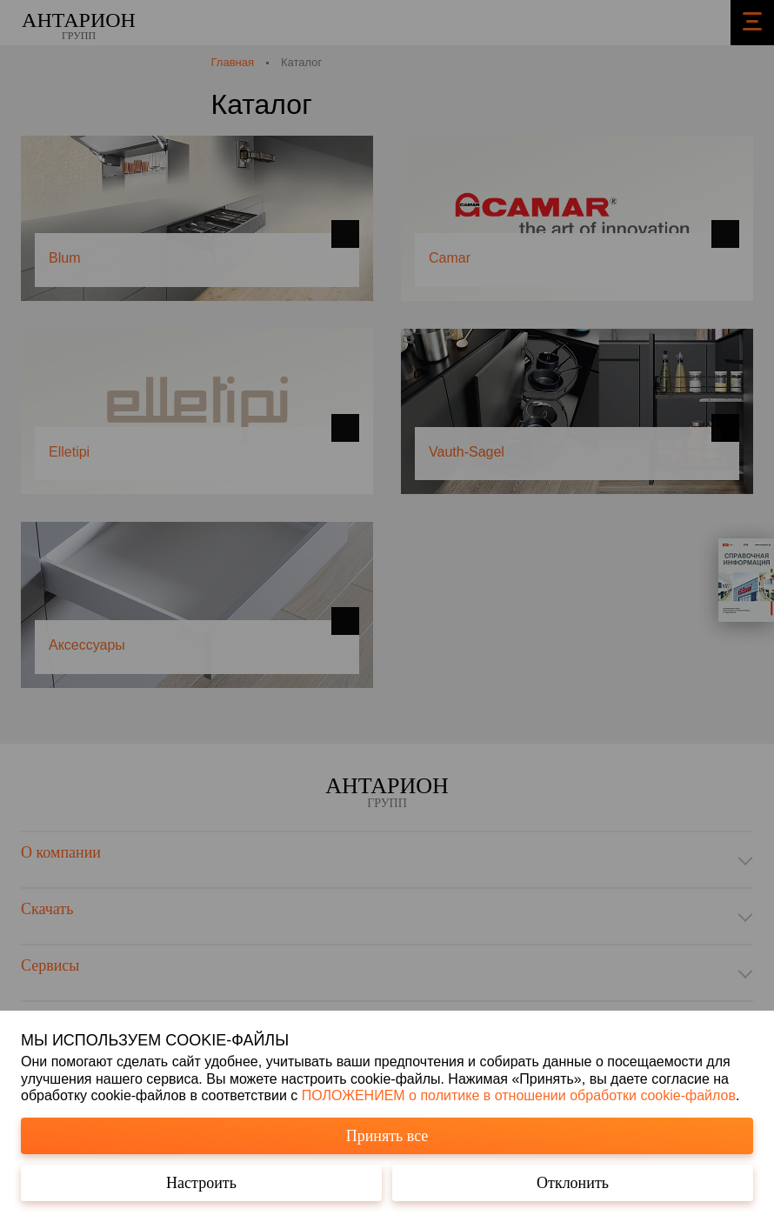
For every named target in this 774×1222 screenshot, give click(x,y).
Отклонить (573, 1183)
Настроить (201, 1183)
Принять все (387, 1136)
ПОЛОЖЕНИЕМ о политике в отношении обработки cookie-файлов (519, 1095)
